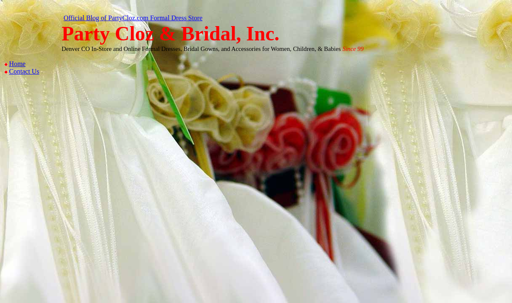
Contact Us (24, 71)
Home (17, 63)
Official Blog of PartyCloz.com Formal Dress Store (133, 17)
